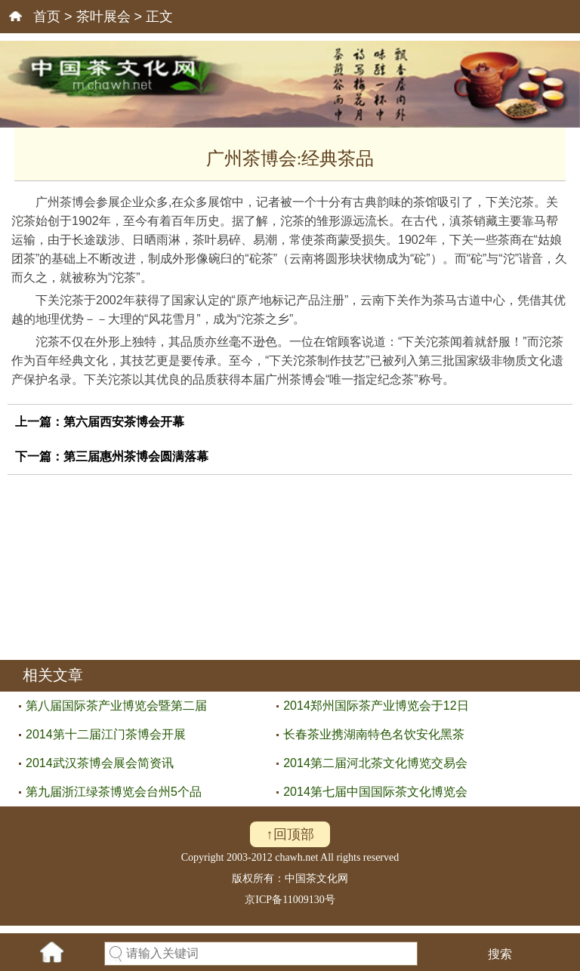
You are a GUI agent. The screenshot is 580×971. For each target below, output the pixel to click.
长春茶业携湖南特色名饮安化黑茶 (373, 734)
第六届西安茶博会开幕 (123, 421)
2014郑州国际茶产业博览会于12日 (375, 705)
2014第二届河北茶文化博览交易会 (375, 763)
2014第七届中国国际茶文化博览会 (375, 791)
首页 (46, 16)
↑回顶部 (290, 834)
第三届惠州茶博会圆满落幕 (135, 456)
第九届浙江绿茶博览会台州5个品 (114, 791)
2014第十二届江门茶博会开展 (106, 734)
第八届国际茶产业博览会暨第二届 (116, 705)
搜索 (500, 954)
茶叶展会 (103, 16)
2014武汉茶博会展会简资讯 (100, 763)
